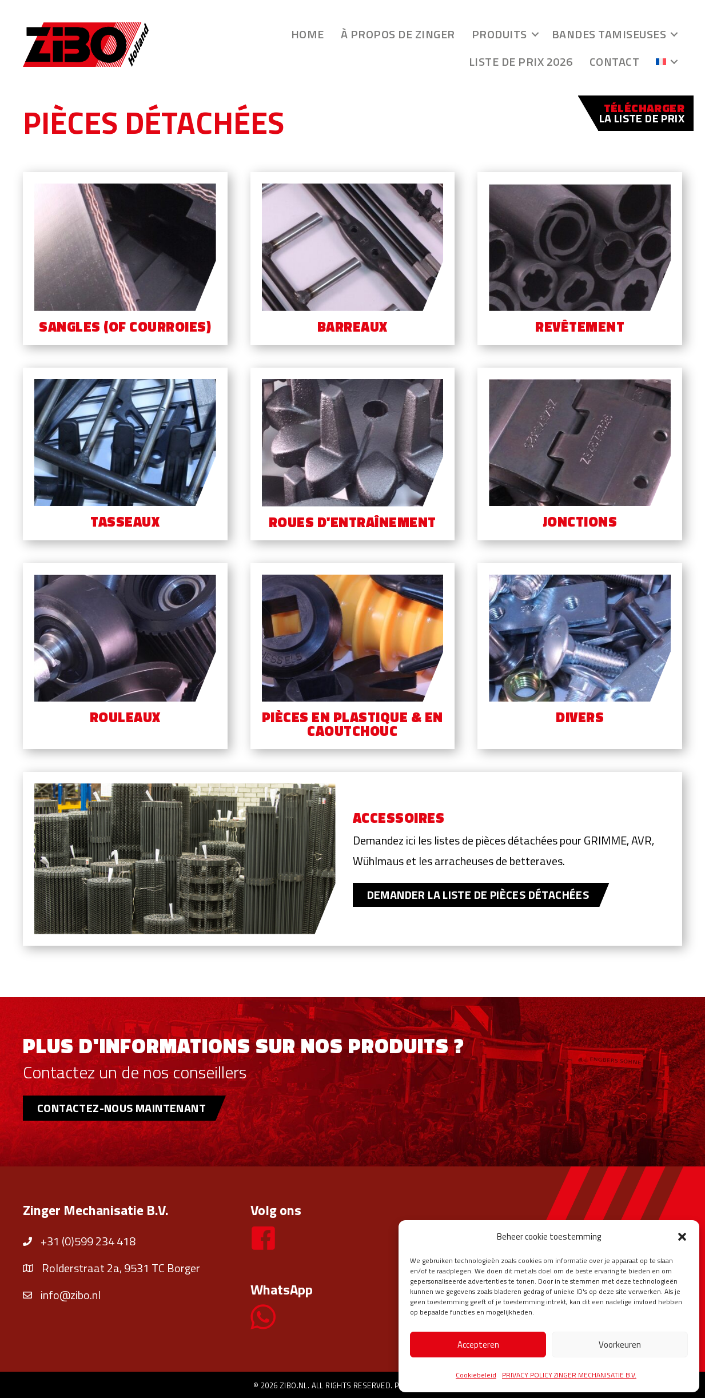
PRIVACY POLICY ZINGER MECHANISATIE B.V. (569, 1374)
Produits (499, 34)
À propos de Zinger (398, 34)
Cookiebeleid (476, 1374)
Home (307, 34)
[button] (682, 1236)
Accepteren (478, 1344)
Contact (615, 61)
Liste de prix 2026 (521, 61)
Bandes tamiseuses (609, 34)
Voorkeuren (620, 1344)
